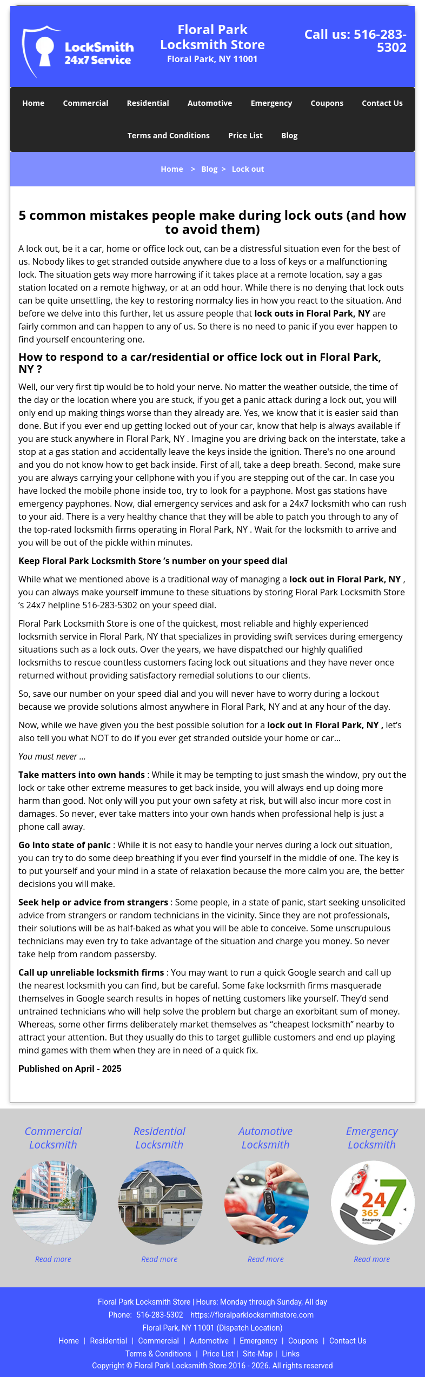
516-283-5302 (380, 40)
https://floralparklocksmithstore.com (252, 1315)
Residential (148, 103)
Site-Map (258, 1353)
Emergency (272, 103)
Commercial (86, 103)
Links (291, 1353)
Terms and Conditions (169, 135)
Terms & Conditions (158, 1353)
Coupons (327, 103)
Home (33, 103)
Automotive (210, 103)
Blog (289, 135)
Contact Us (382, 103)
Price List (245, 135)
